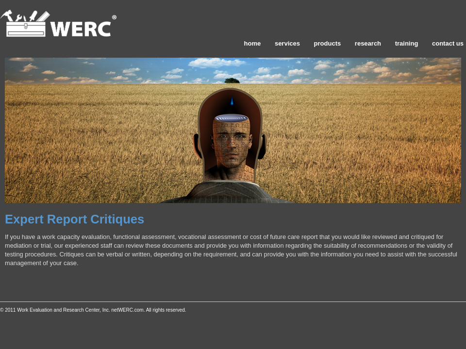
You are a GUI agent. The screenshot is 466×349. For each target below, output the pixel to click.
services (287, 43)
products (327, 43)
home (252, 43)
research (368, 43)
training (406, 43)
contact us (448, 43)
